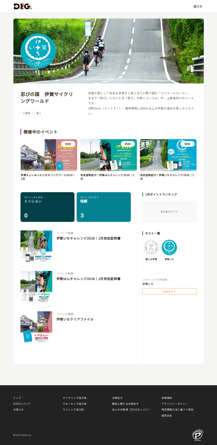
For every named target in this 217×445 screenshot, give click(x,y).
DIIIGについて (22, 403)
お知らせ (18, 409)
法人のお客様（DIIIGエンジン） (131, 409)
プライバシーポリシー (175, 403)
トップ (17, 398)
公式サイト (169, 291)
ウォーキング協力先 (75, 403)
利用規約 (167, 398)
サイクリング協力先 (75, 398)
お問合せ (117, 398)
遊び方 (198, 6)
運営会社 (167, 415)
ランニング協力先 (73, 409)
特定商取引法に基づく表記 (178, 409)
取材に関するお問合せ (125, 403)
